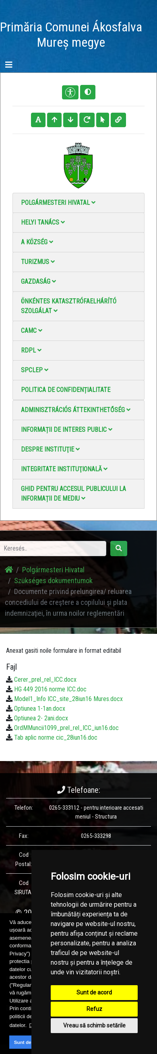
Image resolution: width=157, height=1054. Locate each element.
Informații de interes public (66, 429)
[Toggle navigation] (9, 65)
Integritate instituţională (64, 469)
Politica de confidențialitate (65, 390)
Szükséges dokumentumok (53, 580)
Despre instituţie (50, 449)
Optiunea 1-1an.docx (39, 708)
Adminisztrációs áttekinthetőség (75, 410)
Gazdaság (38, 281)
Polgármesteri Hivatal (58, 202)
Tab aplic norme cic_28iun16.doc (55, 737)
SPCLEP (34, 370)
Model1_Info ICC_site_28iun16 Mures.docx (68, 699)
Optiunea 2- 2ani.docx (41, 718)
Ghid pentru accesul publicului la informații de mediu (73, 493)
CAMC (31, 330)
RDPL (31, 350)
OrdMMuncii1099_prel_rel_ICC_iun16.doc (66, 728)
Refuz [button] (94, 1009)
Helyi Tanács (43, 222)
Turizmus (38, 262)
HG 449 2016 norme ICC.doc (50, 689)
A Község (37, 242)
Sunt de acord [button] (29, 1042)
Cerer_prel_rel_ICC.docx (45, 679)
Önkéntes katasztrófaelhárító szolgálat (68, 306)
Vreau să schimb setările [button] (94, 1025)
